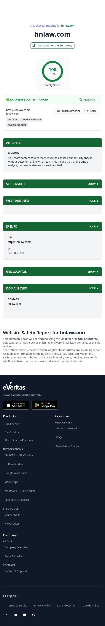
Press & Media (13, 556)
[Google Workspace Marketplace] (33, 615)
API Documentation (68, 428)
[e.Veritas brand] (52, 386)
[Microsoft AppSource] (24, 615)
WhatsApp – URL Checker (19, 491)
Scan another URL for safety (51, 45)
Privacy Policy (42, 605)
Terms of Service (17, 605)
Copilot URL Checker (16, 500)
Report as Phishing (68, 110)
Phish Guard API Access (18, 440)
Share (91, 110)
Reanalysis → (89, 99)
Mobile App (11, 482)
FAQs (59, 437)
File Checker (11, 432)
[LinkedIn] (15, 615)
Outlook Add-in (13, 464)
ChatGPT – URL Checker (18, 455)
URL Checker (12, 424)
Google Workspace (15, 473)
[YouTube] (6, 615)
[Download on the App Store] (16, 405)
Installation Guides (67, 446)
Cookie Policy (91, 605)
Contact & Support (15, 571)
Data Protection (66, 605)
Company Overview (16, 547)
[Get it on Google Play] (44, 405)
